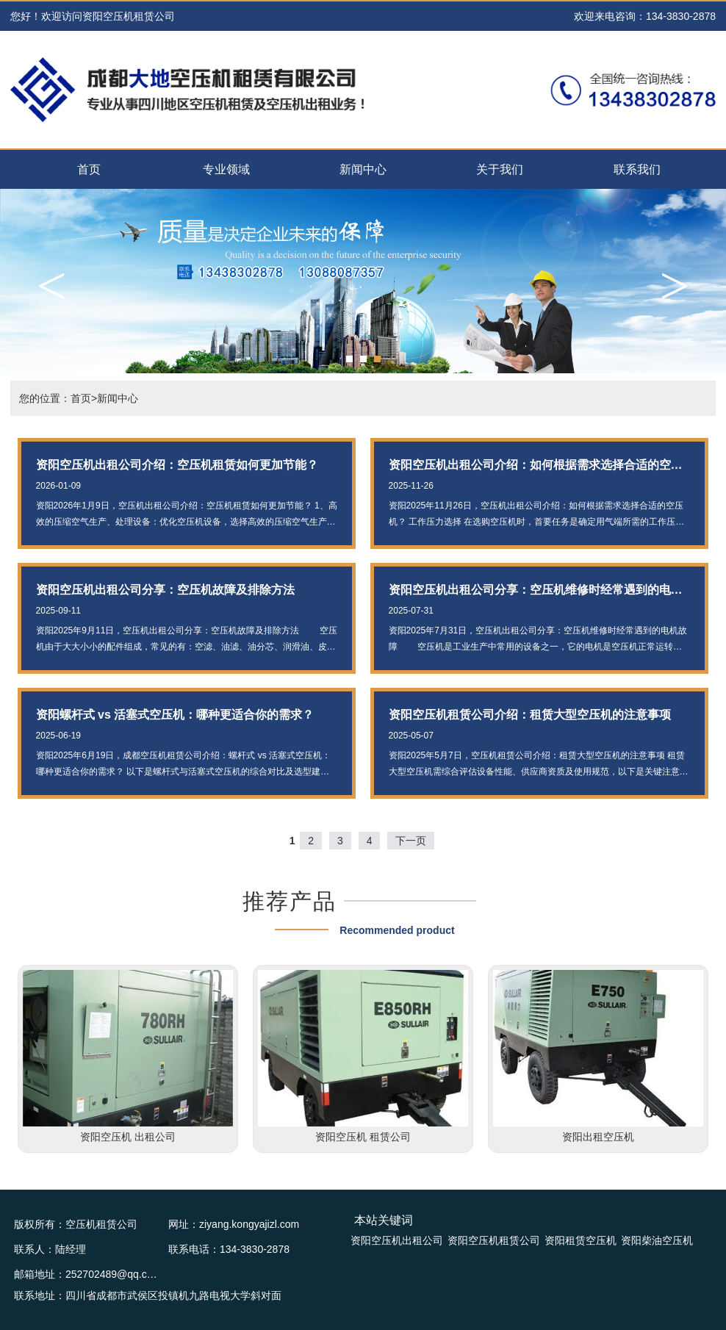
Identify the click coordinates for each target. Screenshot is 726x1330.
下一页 (410, 840)
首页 (89, 169)
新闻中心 (363, 169)
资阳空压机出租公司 (397, 1240)
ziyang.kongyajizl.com (249, 1224)
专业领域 (226, 169)
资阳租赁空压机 (580, 1240)
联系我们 (637, 169)
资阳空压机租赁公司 (494, 1240)
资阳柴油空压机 (657, 1240)
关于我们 (499, 169)
